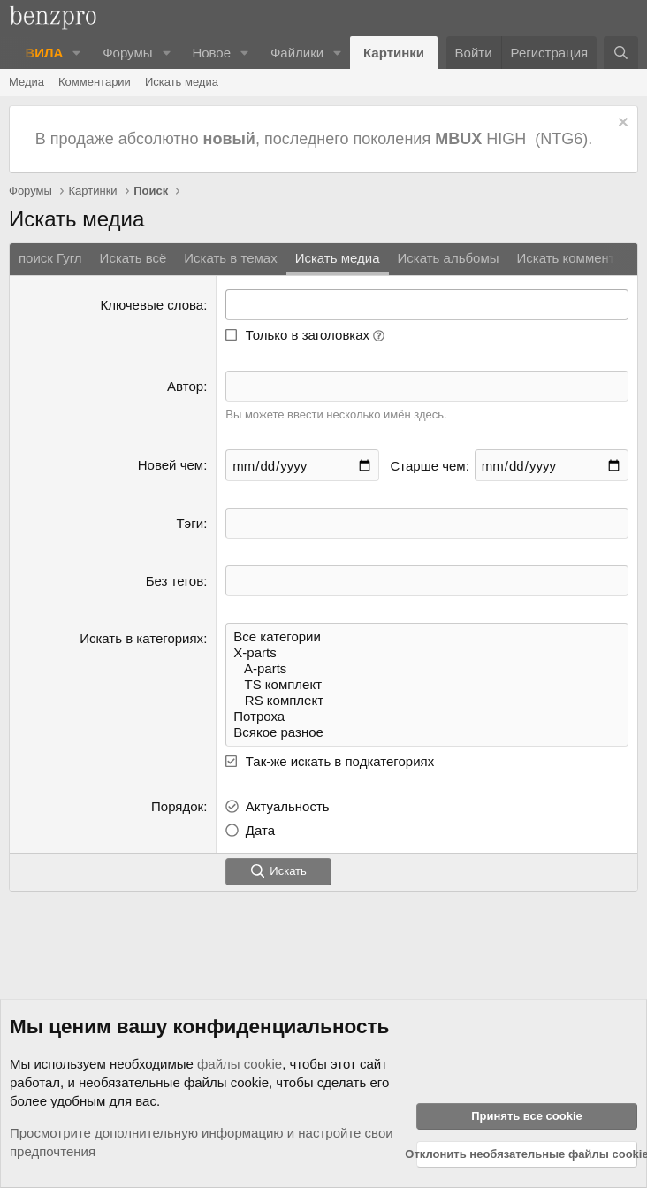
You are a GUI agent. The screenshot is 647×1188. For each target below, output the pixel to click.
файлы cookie (239, 1063)
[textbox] (427, 523)
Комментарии (94, 81)
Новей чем (170, 464)
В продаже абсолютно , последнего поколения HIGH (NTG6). (316, 139)
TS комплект (427, 685)
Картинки (393, 52)
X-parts (427, 653)
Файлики (297, 52)
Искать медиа (181, 81)
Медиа (26, 81)
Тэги (189, 523)
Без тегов (174, 580)
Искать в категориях (141, 638)
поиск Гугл (50, 257)
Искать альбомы (448, 257)
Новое (211, 52)
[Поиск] (621, 52)
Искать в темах (230, 257)
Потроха (427, 716)
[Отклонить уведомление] (620, 124)
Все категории (427, 637)
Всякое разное (427, 732)
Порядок (177, 806)
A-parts (427, 669)
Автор (185, 386)
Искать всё (133, 257)
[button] (77, 52)
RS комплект (427, 701)
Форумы (127, 52)
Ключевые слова (151, 304)
